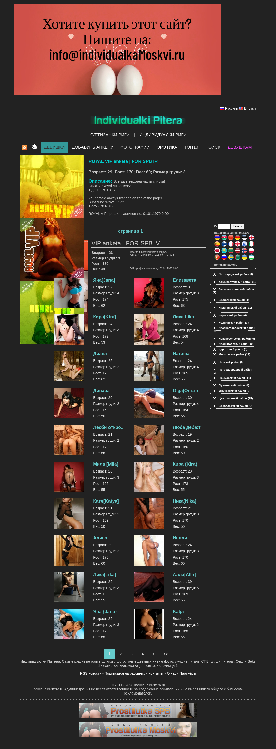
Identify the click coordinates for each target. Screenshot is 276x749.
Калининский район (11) (235, 307)
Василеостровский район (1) (233, 291)
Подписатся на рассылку (125, 673)
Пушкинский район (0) (234, 385)
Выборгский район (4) (234, 299)
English (250, 108)
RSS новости (91, 673)
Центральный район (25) (236, 398)
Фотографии (135, 147)
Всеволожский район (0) (235, 405)
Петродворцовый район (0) (232, 371)
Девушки (54, 147)
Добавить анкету (92, 147)
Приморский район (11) (235, 377)
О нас (171, 673)
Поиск (212, 147)
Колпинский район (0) (234, 322)
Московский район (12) (234, 354)
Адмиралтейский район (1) (237, 281)
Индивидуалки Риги (163, 135)
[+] (214, 274)
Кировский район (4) (233, 315)
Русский (231, 108)
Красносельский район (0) (237, 338)
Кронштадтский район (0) (236, 343)
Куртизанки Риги (109, 135)
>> (166, 654)
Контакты (155, 673)
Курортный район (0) (233, 349)
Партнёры (187, 673)
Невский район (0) (231, 362)
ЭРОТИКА (167, 147)
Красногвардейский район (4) (234, 329)
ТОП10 (191, 147)
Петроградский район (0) (236, 274)
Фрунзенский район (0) (234, 390)
